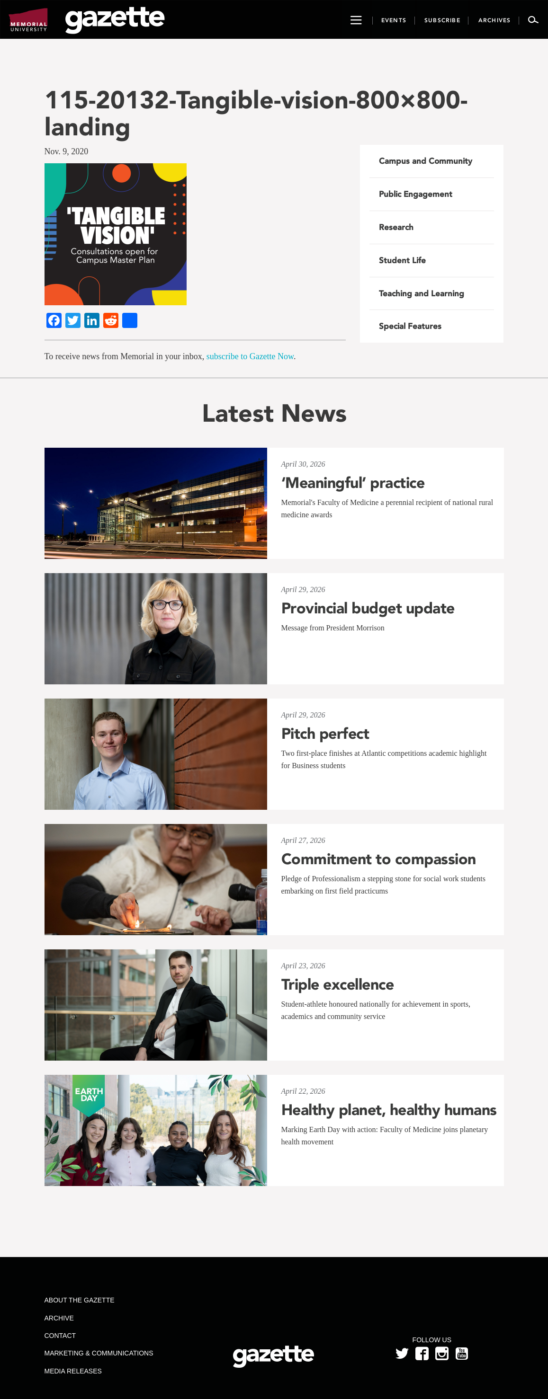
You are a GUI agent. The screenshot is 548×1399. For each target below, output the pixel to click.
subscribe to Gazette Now (250, 356)
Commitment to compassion (378, 859)
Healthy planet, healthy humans (389, 1109)
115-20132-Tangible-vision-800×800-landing (256, 113)
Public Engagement (415, 194)
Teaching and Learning (421, 293)
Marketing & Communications (99, 1353)
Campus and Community (425, 161)
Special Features (410, 326)
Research (396, 227)
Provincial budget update (368, 608)
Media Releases (73, 1371)
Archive (59, 1318)
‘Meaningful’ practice (353, 482)
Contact (60, 1335)
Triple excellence (337, 984)
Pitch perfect (325, 733)
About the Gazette (80, 1300)
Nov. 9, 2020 (67, 151)
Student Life (402, 260)
